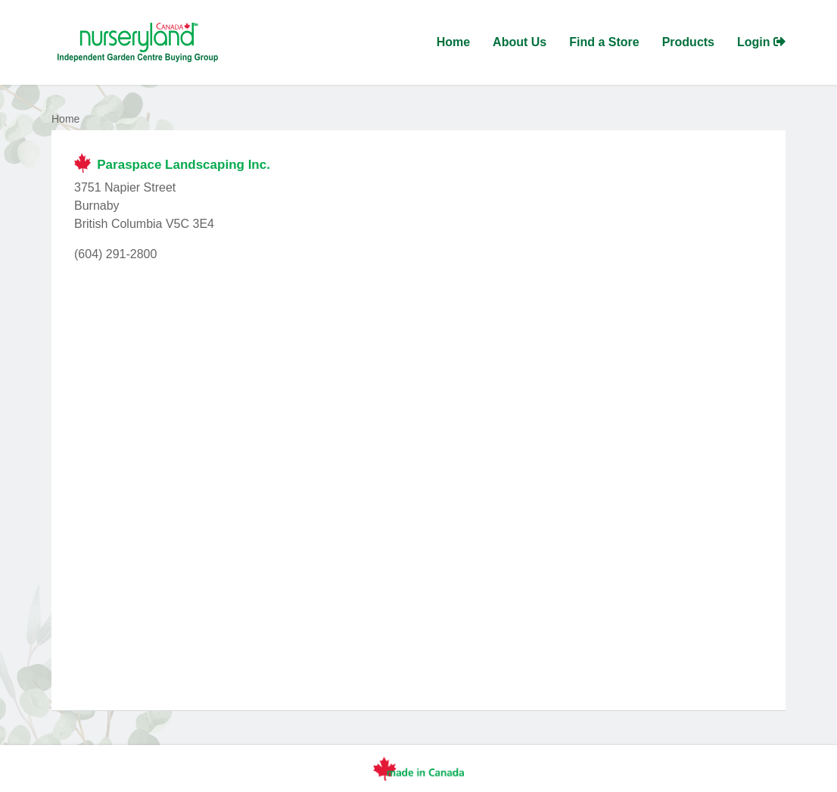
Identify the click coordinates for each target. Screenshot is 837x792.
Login (761, 42)
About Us (519, 42)
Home (453, 42)
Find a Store (604, 42)
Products (688, 42)
